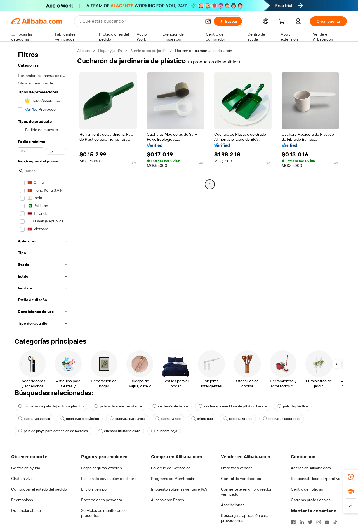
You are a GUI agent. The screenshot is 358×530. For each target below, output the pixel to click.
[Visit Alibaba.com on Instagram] (318, 522)
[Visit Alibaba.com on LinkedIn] (301, 522)
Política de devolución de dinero (108, 478)
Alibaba (83, 50)
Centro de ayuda (25, 468)
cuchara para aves (127, 418)
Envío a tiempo (94, 489)
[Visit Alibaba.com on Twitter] (310, 522)
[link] (350, 477)
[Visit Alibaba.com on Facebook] (293, 522)
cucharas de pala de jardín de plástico (51, 406)
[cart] (283, 22)
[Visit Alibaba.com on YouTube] (326, 522)
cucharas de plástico (79, 418)
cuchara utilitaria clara (119, 431)
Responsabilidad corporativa (315, 478)
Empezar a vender (236, 468)
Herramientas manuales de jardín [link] (203, 50)
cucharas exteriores (281, 418)
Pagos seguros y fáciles (101, 468)
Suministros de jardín (148, 50)
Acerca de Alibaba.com (311, 468)
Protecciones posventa (101, 500)
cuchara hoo (168, 418)
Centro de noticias (307, 489)
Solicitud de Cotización (171, 468)
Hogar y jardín (110, 50)
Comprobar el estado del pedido (39, 489)
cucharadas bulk (34, 418)
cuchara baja (164, 431)
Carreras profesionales (311, 500)
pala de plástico (292, 406)
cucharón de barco (170, 406)
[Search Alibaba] (140, 21)
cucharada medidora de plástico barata (233, 406)
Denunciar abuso (26, 510)
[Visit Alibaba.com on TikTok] (335, 522)
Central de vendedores (241, 478)
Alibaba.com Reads (167, 500)
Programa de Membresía (172, 478)
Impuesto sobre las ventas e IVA (179, 489)
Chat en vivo (22, 478)
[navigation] (42, 189)
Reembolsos (22, 500)
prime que (202, 418)
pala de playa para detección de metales (53, 431)
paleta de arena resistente (118, 406)
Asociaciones (232, 505)
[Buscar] (228, 21)
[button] (208, 21)
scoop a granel (237, 418)
